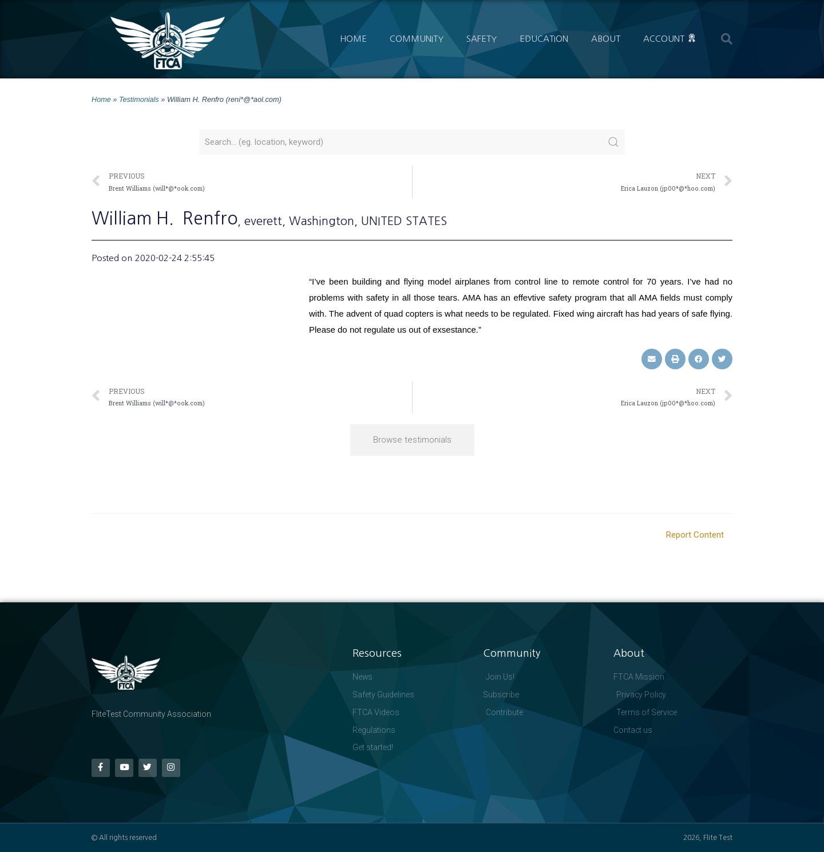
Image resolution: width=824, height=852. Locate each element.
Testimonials (139, 99)
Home (353, 38)
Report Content (695, 534)
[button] (726, 38)
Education (544, 38)
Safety (481, 38)
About (605, 38)
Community (416, 38)
